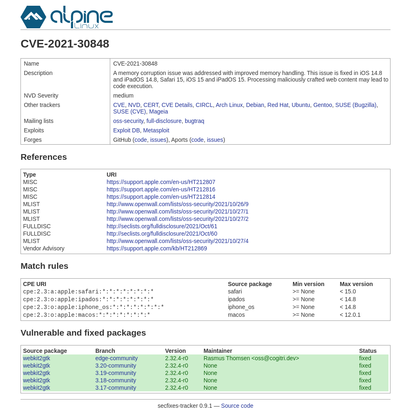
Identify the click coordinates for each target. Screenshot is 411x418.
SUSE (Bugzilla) (355, 105)
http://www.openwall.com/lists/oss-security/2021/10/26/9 (177, 204)
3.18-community (115, 383)
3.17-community (115, 391)
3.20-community (115, 369)
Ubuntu (301, 105)
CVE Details (176, 105)
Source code (237, 409)
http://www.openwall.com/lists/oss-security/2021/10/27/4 (177, 241)
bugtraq (194, 121)
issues (158, 139)
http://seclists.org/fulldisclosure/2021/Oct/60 (162, 233)
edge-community (116, 361)
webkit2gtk (36, 361)
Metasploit (156, 130)
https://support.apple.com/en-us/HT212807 (161, 182)
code (140, 139)
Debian (255, 105)
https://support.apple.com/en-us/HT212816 (161, 189)
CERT (150, 105)
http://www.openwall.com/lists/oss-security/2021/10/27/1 (177, 211)
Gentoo (322, 105)
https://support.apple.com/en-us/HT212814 (161, 196)
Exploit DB (126, 130)
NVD (134, 105)
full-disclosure (164, 121)
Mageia (158, 111)
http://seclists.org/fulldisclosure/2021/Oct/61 (162, 226)
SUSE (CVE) (129, 111)
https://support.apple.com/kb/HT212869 (157, 248)
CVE (119, 105)
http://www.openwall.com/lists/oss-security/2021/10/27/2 (177, 219)
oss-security (128, 121)
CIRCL (204, 105)
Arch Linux (229, 105)
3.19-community (115, 376)
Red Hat (278, 105)
